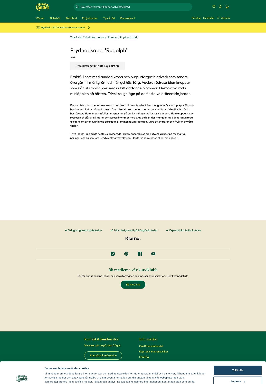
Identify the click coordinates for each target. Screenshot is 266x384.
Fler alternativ (52, 377)
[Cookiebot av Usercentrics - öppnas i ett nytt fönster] (22, 377)
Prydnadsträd (128, 37)
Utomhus (112, 37)
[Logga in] (220, 7)
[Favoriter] (214, 7)
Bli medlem (133, 284)
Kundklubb (208, 17)
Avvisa (238, 370)
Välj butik (223, 17)
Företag (196, 17)
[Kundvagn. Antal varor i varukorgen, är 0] (227, 7)
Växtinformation (94, 37)
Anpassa (237, 359)
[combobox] (136, 7)
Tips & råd (76, 37)
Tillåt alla (237, 348)
